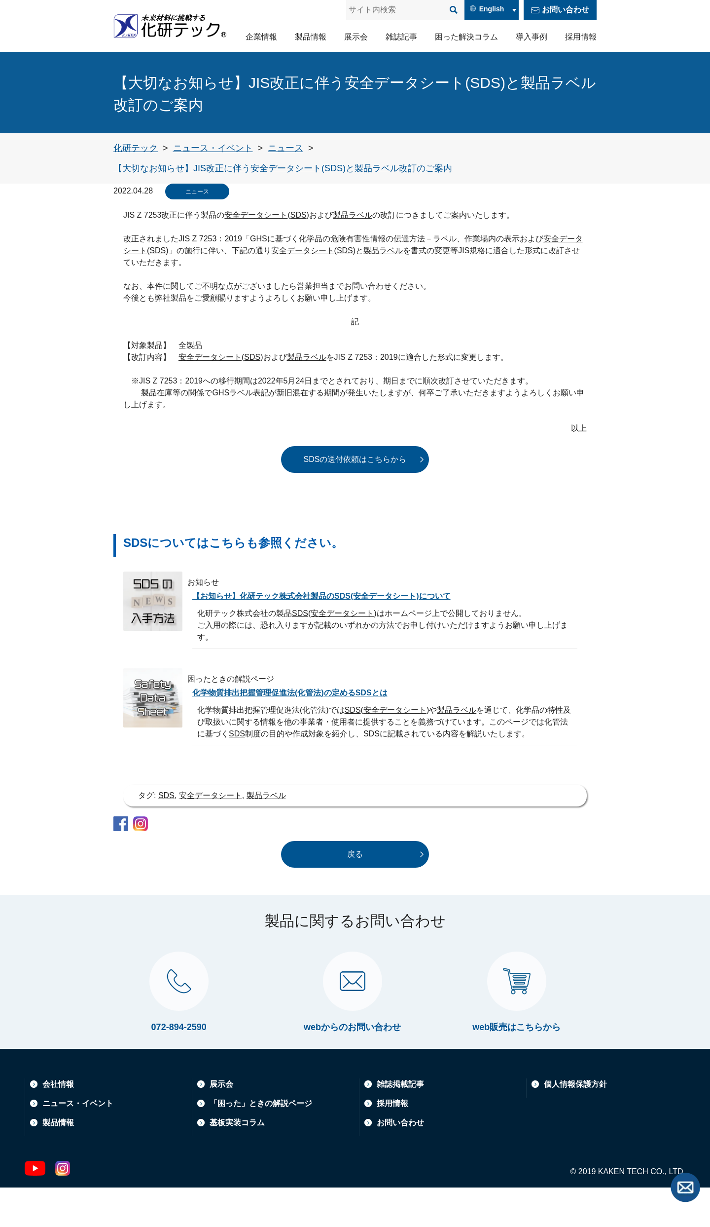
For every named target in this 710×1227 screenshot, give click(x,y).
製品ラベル (352, 215)
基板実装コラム (237, 1162)
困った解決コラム (466, 37)
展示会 (356, 37)
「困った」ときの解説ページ (261, 1143)
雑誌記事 (401, 37)
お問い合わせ (565, 9)
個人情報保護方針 (575, 1123)
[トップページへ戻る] (135, 148)
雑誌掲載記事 (400, 1123)
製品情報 (310, 37)
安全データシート (255, 215)
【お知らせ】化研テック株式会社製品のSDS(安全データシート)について (337, 596)
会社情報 (58, 1123)
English (491, 9)
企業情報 (261, 37)
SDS (298, 215)
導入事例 (531, 37)
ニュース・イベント (77, 1143)
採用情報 (581, 37)
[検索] (454, 9)
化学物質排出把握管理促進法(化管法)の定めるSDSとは (302, 692)
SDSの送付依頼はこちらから (355, 459)
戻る (355, 854)
